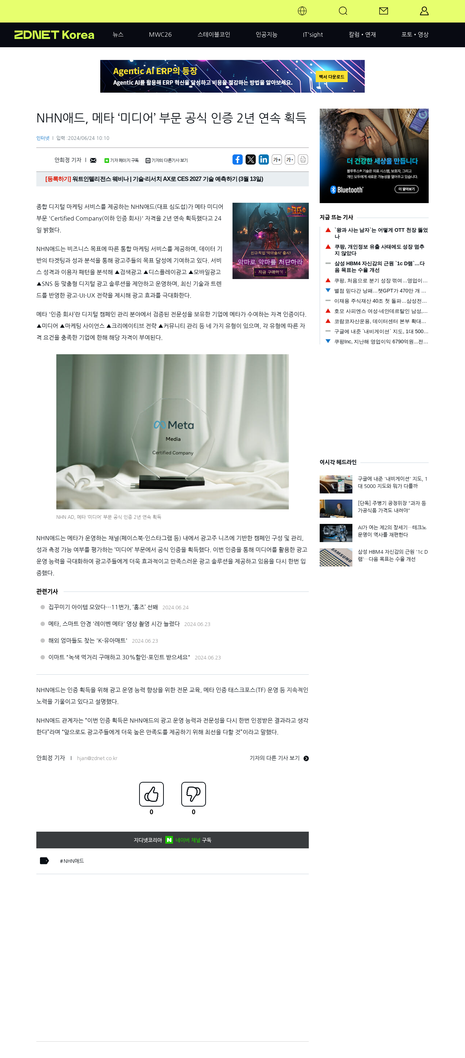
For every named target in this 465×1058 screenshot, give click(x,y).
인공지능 (267, 34)
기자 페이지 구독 (121, 160)
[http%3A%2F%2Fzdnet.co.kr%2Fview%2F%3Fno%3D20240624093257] (264, 159)
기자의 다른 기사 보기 (279, 758)
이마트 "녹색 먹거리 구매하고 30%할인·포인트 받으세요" (119, 657)
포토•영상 (415, 34)
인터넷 (42, 138)
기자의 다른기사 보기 (167, 160)
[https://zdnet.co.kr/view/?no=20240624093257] (237, 159)
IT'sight (313, 34)
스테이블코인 (214, 34)
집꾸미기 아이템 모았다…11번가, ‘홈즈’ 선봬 (103, 607)
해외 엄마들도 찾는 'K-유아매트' (88, 640)
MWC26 (160, 34)
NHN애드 (74, 861)
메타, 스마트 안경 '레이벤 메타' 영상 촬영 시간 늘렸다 (114, 624)
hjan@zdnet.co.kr (97, 758)
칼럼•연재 (362, 34)
